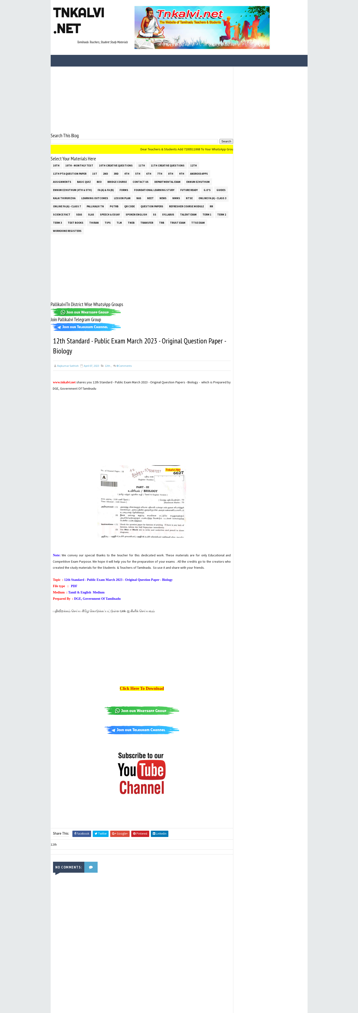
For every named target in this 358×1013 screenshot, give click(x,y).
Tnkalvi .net (78, 20)
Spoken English (136, 214)
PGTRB (114, 206)
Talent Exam (188, 214)
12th (193, 165)
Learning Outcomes (94, 198)
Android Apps (199, 173)
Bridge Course (117, 181)
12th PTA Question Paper (69, 173)
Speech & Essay (110, 214)
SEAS (79, 214)
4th (126, 173)
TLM (119, 222)
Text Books (75, 222)
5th (137, 173)
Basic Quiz (84, 181)
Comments (124, 365)
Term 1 (206, 214)
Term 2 (221, 214)
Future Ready (189, 189)
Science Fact (61, 214)
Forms (124, 189)
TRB (161, 222)
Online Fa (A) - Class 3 (212, 198)
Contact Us (141, 181)
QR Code (129, 206)
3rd (116, 173)
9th (181, 173)
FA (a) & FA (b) (106, 189)
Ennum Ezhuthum (198, 181)
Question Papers (152, 206)
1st (94, 173)
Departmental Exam (167, 181)
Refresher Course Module (186, 206)
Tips (108, 222)
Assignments (62, 181)
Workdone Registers (67, 230)
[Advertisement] (140, 99)
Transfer (146, 222)
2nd (105, 173)
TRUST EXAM (177, 222)
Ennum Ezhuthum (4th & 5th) (72, 189)
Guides (221, 189)
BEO (99, 181)
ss (154, 214)
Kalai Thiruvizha (64, 198)
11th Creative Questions (167, 165)
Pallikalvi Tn (95, 206)
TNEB (131, 222)
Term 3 (57, 222)
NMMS (176, 198)
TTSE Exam (198, 222)
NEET (150, 198)
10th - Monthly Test (79, 165)
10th (56, 165)
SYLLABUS (168, 214)
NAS (138, 198)
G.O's (207, 189)
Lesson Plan (122, 198)
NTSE (189, 198)
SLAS (91, 214)
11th (141, 165)
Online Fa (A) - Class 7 (67, 206)
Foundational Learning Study (154, 189)
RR (211, 206)
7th (159, 173)
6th (148, 173)
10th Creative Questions (116, 165)
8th (170, 173)
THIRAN (94, 222)
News (163, 198)
